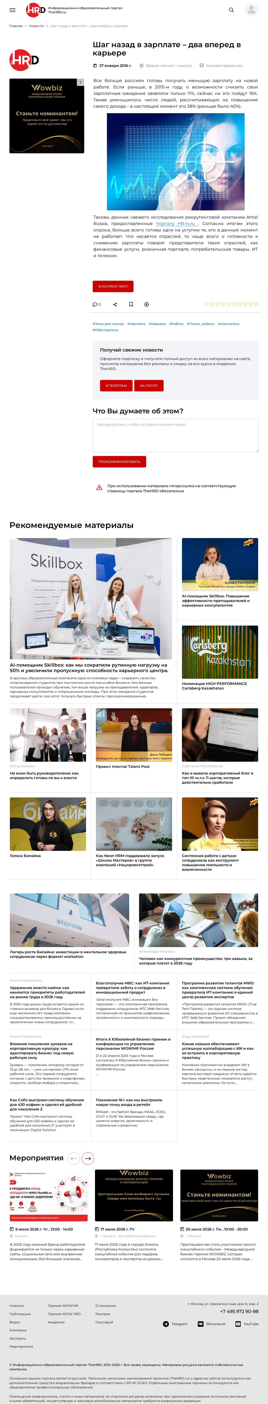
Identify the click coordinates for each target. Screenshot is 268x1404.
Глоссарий (104, 1322)
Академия (56, 1322)
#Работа (176, 324)
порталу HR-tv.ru (177, 223)
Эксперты (17, 1338)
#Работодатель (105, 330)
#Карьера (157, 324)
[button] (250, 10)
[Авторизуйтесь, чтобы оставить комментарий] (176, 435)
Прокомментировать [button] (119, 462)
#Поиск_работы (200, 324)
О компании (105, 1306)
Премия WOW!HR (63, 1306)
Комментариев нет (221, 65)
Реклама (102, 1314)
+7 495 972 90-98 (239, 1311)
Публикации (20, 1314)
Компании (18, 1330)
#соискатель (229, 324)
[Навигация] (13, 9)
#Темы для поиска (108, 324)
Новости (16, 1306)
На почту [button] (149, 386)
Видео (14, 1322)
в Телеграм (116, 386)
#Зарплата (136, 324)
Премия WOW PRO (64, 1314)
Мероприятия (21, 1346)
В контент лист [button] (113, 286)
